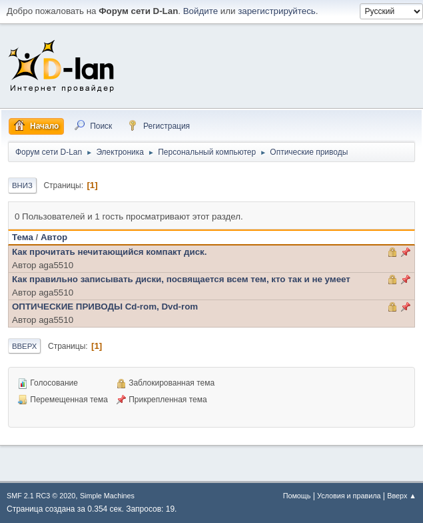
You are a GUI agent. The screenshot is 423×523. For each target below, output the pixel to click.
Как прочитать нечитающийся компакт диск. (109, 252)
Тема (22, 237)
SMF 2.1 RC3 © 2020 (41, 496)
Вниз (22, 185)
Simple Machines (107, 496)
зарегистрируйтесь (277, 11)
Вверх (24, 346)
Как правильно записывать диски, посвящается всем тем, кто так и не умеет (181, 279)
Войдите (200, 11)
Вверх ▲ (401, 496)
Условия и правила (348, 496)
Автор (54, 237)
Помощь (297, 496)
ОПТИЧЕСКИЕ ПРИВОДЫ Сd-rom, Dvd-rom (105, 307)
